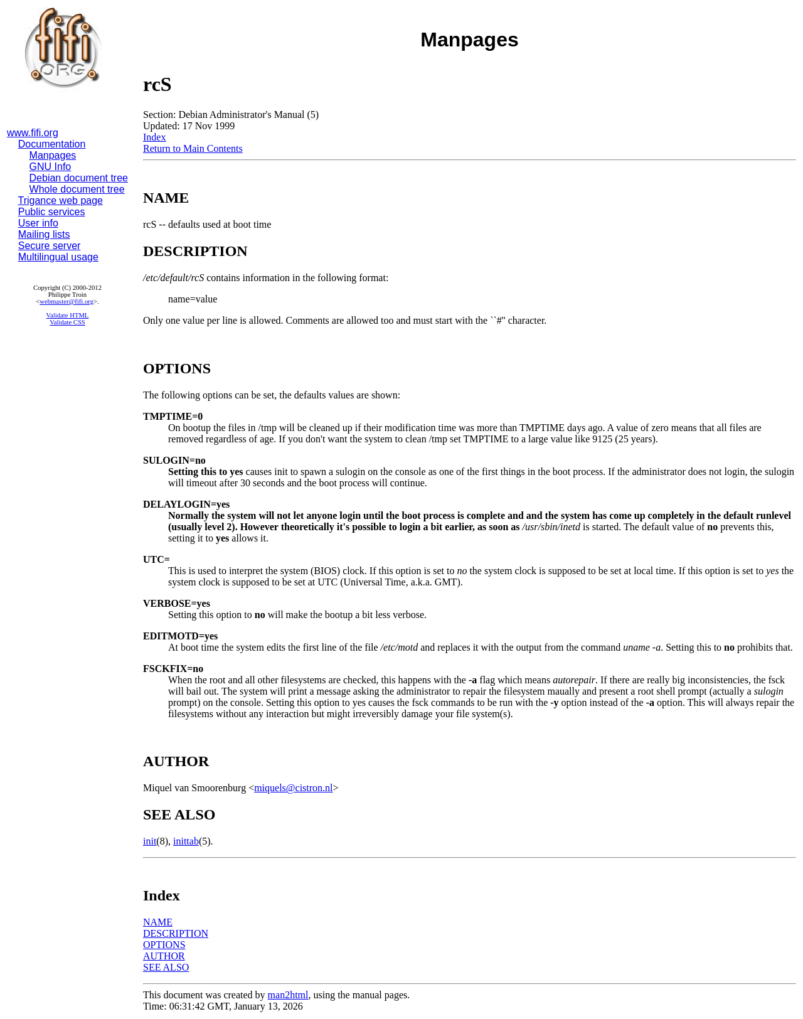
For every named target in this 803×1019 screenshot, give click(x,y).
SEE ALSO (166, 967)
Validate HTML (67, 315)
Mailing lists (44, 234)
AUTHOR (164, 956)
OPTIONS (164, 944)
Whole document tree (77, 189)
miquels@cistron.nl (293, 787)
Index (154, 137)
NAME (158, 922)
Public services (51, 211)
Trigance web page (61, 200)
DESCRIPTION (175, 933)
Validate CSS (67, 322)
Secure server (49, 245)
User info (38, 223)
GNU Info (50, 166)
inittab (186, 841)
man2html (288, 995)
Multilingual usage (58, 257)
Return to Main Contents (193, 148)
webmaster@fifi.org (66, 301)
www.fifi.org (32, 132)
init (149, 841)
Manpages (53, 155)
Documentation (52, 144)
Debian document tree (78, 178)
